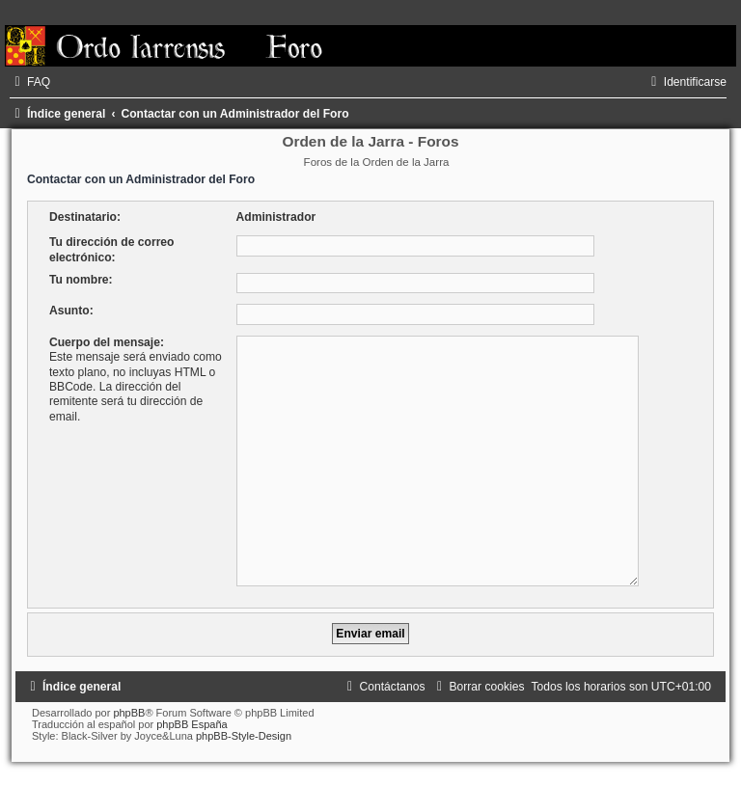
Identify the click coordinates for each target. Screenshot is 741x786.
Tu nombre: (81, 279)
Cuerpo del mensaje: (106, 342)
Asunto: (71, 310)
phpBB (129, 712)
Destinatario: (85, 217)
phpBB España (191, 724)
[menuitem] (30, 82)
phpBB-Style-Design (243, 736)
